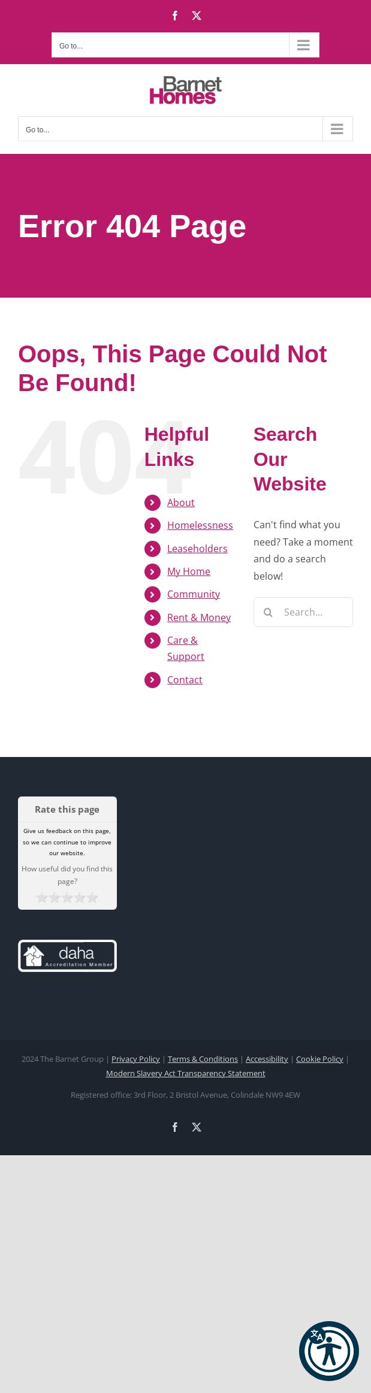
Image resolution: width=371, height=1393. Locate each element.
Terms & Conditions (203, 1058)
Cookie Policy (319, 1058)
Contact (185, 679)
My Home (188, 571)
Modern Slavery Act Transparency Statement (186, 1073)
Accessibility (267, 1058)
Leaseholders (197, 548)
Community (193, 594)
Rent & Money (199, 617)
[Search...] (303, 612)
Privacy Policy (135, 1058)
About (181, 502)
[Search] (268, 612)
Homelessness (200, 525)
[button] (329, 1351)
